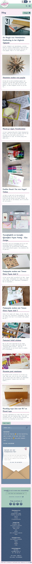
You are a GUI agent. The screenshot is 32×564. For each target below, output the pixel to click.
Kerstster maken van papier (14, 77)
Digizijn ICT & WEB (25, 562)
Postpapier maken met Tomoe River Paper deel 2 (14, 272)
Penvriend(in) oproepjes (16, 539)
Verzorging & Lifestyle (16, 525)
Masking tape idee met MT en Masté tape (15, 409)
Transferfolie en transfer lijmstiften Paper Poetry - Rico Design (15, 237)
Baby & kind (16, 528)
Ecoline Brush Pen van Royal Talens (14, 190)
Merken (16, 531)
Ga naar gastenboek (8, 443)
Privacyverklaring (16, 519)
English (16, 516)
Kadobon (16, 543)
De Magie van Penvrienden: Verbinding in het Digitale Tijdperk (14, 40)
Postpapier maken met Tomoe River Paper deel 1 (14, 309)
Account (16, 511)
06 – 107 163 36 (16, 552)
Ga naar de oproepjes (16, 462)
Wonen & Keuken (16, 526)
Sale (16, 529)
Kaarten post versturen (12, 371)
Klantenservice (16, 510)
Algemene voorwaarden (16, 514)
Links (16, 545)
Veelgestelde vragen (16, 513)
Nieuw (16, 534)
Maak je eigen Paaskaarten (14, 129)
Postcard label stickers (12, 340)
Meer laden (6, 423)
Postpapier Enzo (16, 524)
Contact (16, 517)
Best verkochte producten (16, 532)
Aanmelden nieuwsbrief (15, 496)
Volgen (26, 13)
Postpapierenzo (16, 537)
